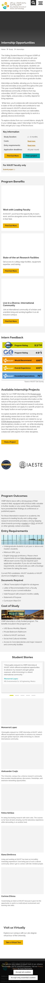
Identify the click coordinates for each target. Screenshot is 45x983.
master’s (25, 523)
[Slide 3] (22, 695)
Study (11, 49)
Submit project (9, 169)
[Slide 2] (17, 695)
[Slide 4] (28, 695)
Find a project (31, 156)
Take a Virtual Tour (13, 942)
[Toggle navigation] (42, 5)
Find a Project (10, 442)
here (14, 123)
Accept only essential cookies (23, 978)
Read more (32, 141)
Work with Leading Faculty (16, 210)
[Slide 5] (33, 695)
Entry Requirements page (31, 558)
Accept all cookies (23, 972)
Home (3, 49)
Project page (36, 394)
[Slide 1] (12, 695)
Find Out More (13, 156)
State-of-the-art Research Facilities (21, 257)
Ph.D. (33, 523)
